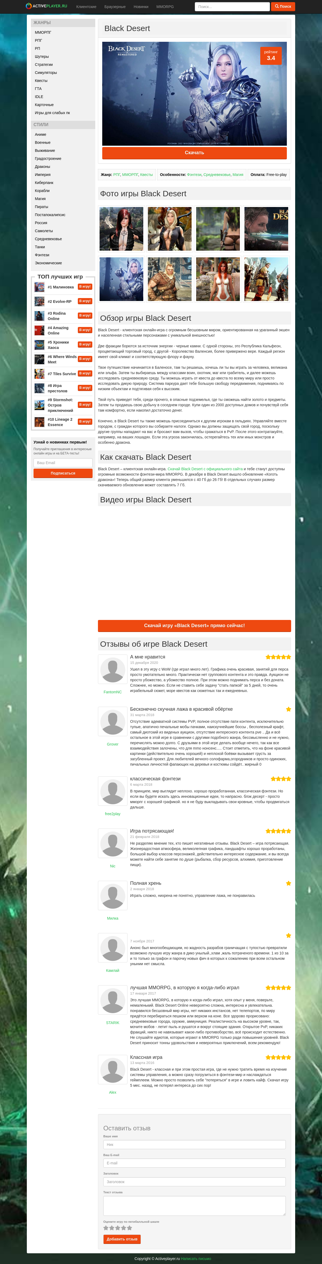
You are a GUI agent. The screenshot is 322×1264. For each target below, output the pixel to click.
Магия (40, 199)
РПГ (38, 40)
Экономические (48, 263)
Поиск (283, 6)
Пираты (41, 207)
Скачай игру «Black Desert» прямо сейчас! (194, 625)
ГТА (38, 88)
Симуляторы (46, 72)
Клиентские (86, 7)
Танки (40, 247)
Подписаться (63, 473)
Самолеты (44, 231)
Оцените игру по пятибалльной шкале (131, 1221)
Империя (42, 174)
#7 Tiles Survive (62, 374)
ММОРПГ (43, 32)
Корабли (42, 191)
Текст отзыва (113, 1192)
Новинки (141, 7)
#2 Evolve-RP (60, 301)
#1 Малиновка (61, 287)
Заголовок (110, 1173)
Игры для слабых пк (52, 113)
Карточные (44, 105)
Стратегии (44, 64)
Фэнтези (42, 255)
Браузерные (115, 7)
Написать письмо (196, 1259)
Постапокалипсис (50, 215)
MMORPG (165, 7)
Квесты (41, 80)
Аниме (40, 134)
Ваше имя (110, 1136)
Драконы (42, 166)
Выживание (45, 150)
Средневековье (48, 239)
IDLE (39, 97)
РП (37, 48)
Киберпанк (44, 182)
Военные (42, 142)
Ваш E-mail (111, 1155)
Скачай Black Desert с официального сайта (205, 469)
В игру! (85, 286)
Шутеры (42, 56)
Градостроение (48, 158)
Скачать (194, 152)
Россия (41, 223)
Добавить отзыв (122, 1239)
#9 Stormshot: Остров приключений (60, 405)
